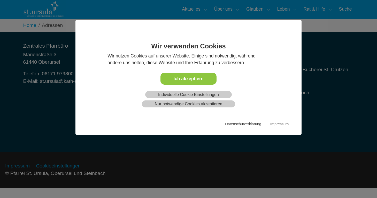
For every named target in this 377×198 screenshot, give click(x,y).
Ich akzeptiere (188, 78)
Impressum (279, 124)
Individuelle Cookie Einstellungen (188, 94)
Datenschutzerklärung (243, 124)
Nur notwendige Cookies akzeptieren (188, 104)
